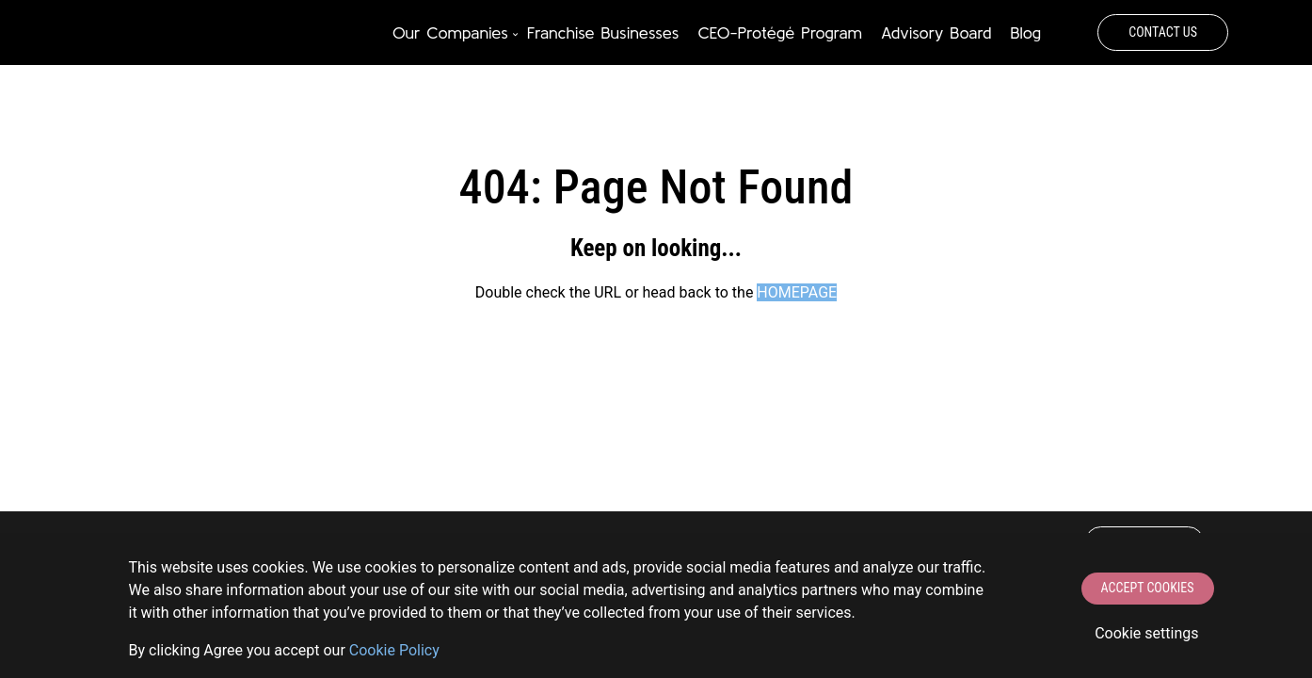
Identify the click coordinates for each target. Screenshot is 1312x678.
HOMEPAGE (797, 292)
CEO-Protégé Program (779, 32)
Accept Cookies (1147, 587)
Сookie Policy (394, 650)
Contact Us (1162, 32)
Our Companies (450, 32)
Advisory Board (936, 32)
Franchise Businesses (603, 32)
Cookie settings (1146, 633)
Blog (1025, 32)
